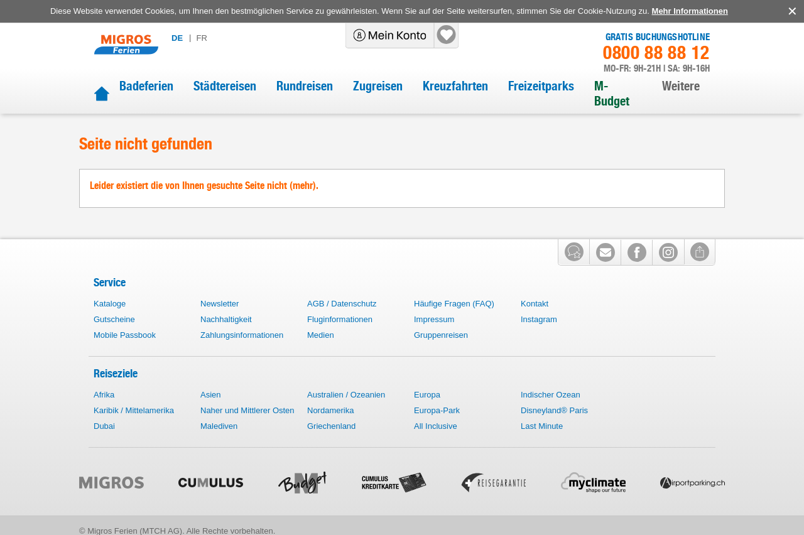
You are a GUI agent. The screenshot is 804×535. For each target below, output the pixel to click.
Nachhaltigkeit (226, 319)
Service (110, 282)
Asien (210, 394)
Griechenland (331, 426)
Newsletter (219, 303)
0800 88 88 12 (656, 52)
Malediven (218, 426)
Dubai (104, 426)
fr (201, 38)
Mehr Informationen (690, 11)
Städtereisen (224, 86)
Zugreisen (378, 86)
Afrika (104, 394)
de (177, 38)
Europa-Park (437, 410)
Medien (320, 335)
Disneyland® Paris (554, 410)
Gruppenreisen (441, 335)
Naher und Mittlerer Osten (247, 410)
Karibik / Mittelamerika (134, 410)
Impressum (434, 319)
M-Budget (611, 93)
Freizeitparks (541, 86)
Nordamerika (330, 410)
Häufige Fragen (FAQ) (454, 303)
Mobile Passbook (125, 335)
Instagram (539, 319)
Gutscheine (114, 319)
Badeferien (146, 86)
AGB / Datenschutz (342, 303)
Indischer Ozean (550, 394)
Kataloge (110, 303)
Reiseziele (116, 373)
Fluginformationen (339, 319)
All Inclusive (435, 426)
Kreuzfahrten (455, 86)
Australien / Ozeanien (346, 394)
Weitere (681, 86)
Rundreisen (304, 86)
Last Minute (542, 426)
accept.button (791, 11)
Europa (427, 394)
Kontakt (534, 303)
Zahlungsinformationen (241, 335)
